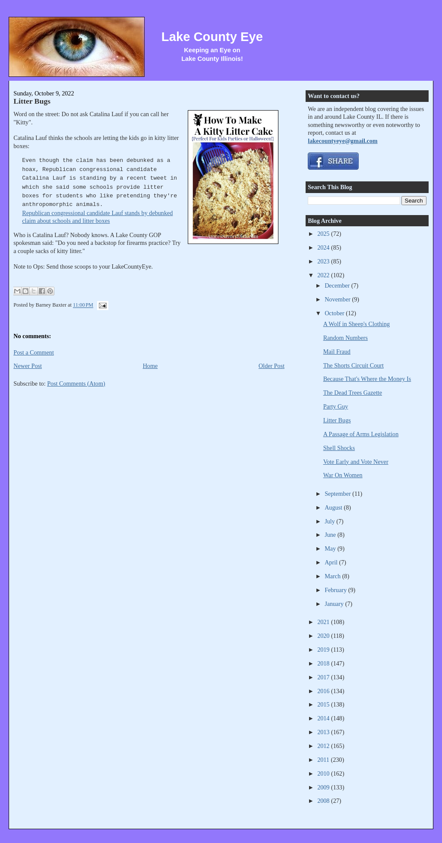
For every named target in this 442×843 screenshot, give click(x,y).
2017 (324, 677)
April (332, 562)
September (338, 493)
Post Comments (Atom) (76, 383)
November (338, 299)
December (338, 285)
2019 (324, 649)
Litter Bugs (32, 101)
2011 (324, 759)
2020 (324, 635)
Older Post (271, 365)
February (336, 589)
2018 (324, 663)
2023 (324, 261)
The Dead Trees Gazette (352, 392)
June (331, 534)
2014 (324, 718)
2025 (324, 233)
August (334, 507)
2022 (324, 275)
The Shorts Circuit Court (353, 365)
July (330, 521)
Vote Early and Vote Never (355, 461)
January (335, 603)
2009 (324, 787)
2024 (324, 247)
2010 (324, 773)
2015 (324, 704)
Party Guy (335, 406)
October (335, 313)
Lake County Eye (212, 37)
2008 (324, 800)
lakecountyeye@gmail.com (342, 140)
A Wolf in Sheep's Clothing (356, 323)
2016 (324, 691)
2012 (324, 745)
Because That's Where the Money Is (367, 378)
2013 (324, 732)
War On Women (343, 475)
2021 (324, 621)
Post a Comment (33, 352)
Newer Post (27, 365)
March (333, 576)
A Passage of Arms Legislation (361, 434)
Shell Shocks (339, 447)
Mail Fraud (336, 351)
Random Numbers (345, 337)
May (331, 548)
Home (150, 365)
